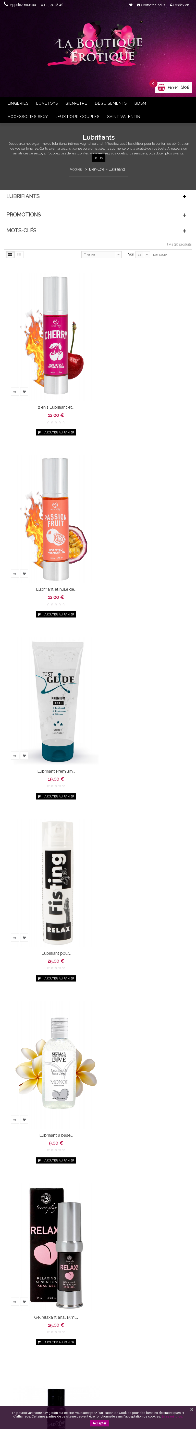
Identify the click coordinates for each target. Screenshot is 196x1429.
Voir (131, 254)
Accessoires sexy (28, 116)
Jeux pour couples (78, 116)
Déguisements (111, 103)
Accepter (99, 1423)
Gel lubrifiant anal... (144, 918)
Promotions (23, 215)
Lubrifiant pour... (143, 572)
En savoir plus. (172, 1416)
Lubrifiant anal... (48, 1091)
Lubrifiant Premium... (48, 572)
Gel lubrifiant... (48, 918)
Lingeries (18, 103)
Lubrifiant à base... (48, 745)
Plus (99, 158)
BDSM (140, 103)
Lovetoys (47, 103)
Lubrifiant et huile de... (144, 398)
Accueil (76, 169)
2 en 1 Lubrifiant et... (48, 398)
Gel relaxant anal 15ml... (144, 745)
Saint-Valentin (123, 116)
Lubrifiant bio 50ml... (144, 1264)
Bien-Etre (76, 103)
